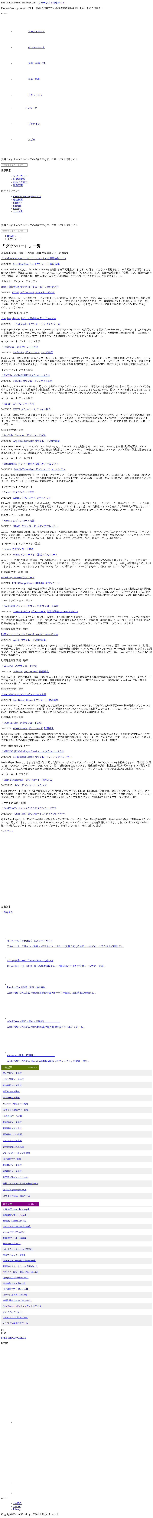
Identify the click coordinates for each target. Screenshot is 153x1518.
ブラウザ (41, 785)
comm (16, 554)
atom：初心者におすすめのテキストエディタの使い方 (30, 287)
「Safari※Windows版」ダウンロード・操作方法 (26, 779)
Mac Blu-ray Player (22, 700)
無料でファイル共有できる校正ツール (20, 1183)
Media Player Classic (23, 757)
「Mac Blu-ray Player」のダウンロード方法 (23, 694)
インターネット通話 (31, 554)
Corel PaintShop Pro (23, 264)
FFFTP (16, 409)
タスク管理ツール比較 (13, 1079)
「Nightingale (20, 324)
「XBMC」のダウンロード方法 (18, 520)
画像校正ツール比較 (12, 1171)
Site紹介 (17, 202)
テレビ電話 (47, 352)
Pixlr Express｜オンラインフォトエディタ (22, 1306)
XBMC (16, 526)
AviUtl (16, 640)
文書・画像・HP (29, 63)
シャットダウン (21, 611)
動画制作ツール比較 (12, 1122)
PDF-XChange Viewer (23, 583)
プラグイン (26, 123)
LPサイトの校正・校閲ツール (16, 1196)
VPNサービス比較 (11, 1098)
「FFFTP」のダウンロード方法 (17, 403)
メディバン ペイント (12, 1312)
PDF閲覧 (39, 583)
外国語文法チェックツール (15, 1177)
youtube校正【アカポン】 (14, 1232)
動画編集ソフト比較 (12, 1128)
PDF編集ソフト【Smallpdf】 (16, 1289)
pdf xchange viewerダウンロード (17, 577)
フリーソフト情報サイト (51, 2)
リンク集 (18, 211)
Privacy (16, 208)
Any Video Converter (23, 441)
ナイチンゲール (52, 324)
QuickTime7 (20, 813)
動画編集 (55, 441)
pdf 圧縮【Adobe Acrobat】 (15, 1221)
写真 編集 (55, 264)
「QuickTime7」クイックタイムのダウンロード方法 (28, 808)
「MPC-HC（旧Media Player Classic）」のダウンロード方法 (32, 751)
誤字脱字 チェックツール (14, 1190)
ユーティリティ (29, 31)
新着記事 (18, 185)
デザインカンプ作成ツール (15, 1317)
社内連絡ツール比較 (12, 1085)
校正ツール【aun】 (11, 1243)
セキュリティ (27, 95)
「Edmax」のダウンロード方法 (17, 492)
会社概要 (18, 199)
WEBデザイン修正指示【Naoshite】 (19, 1261)
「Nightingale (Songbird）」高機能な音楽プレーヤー (28, 318)
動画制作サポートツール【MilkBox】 (20, 1266)
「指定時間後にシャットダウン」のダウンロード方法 (30, 606)
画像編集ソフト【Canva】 (15, 1215)
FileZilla (17, 381)
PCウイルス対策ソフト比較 (15, 1110)
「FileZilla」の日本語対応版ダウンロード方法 (25, 375)
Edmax (16, 497)
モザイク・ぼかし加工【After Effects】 (21, 1272)
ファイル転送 (45, 381)
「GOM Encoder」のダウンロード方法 (21, 723)
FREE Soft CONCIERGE (13, 1337)
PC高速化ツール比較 (12, 1116)
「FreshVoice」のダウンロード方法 (19, 347)
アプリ (24, 139)
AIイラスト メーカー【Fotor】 (17, 1226)
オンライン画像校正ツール (15, 1323)
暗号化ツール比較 (11, 1091)
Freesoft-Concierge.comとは (27, 196)
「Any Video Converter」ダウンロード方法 (23, 435)
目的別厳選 (19, 179)
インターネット (29, 47)
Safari (17, 785)
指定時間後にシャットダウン (62, 611)
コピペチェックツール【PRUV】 (18, 1249)
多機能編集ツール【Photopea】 (17, 1300)
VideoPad (18, 671)
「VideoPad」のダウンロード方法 (19, 666)
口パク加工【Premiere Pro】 (15, 1278)
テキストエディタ (45, 292)
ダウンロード (41, 264)
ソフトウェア (20, 176)
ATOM (15, 292)
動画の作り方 (20, 182)
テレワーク (25, 108)
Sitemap (17, 205)
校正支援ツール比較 (12, 1073)
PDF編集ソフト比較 (12, 1159)
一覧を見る (7, 912)
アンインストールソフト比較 (16, 1153)
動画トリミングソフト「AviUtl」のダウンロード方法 (29, 634)
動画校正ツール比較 (12, 1165)
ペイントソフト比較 (12, 1140)
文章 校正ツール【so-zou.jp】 (16, 1209)
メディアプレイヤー (48, 526)
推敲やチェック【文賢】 (14, 1255)
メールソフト (58, 469)
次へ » (10, 831)
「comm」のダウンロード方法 (17, 549)
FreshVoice (18, 352)
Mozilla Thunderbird (24, 469)
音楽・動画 (26, 79)
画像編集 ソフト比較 (12, 1134)
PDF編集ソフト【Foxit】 (14, 1283)
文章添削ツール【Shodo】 (15, 1238)
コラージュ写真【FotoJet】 (15, 1295)
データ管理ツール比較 (13, 1147)
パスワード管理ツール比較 (15, 1104)
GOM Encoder (20, 728)
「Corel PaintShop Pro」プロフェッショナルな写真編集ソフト (33, 258)
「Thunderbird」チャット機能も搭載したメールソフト (30, 463)
